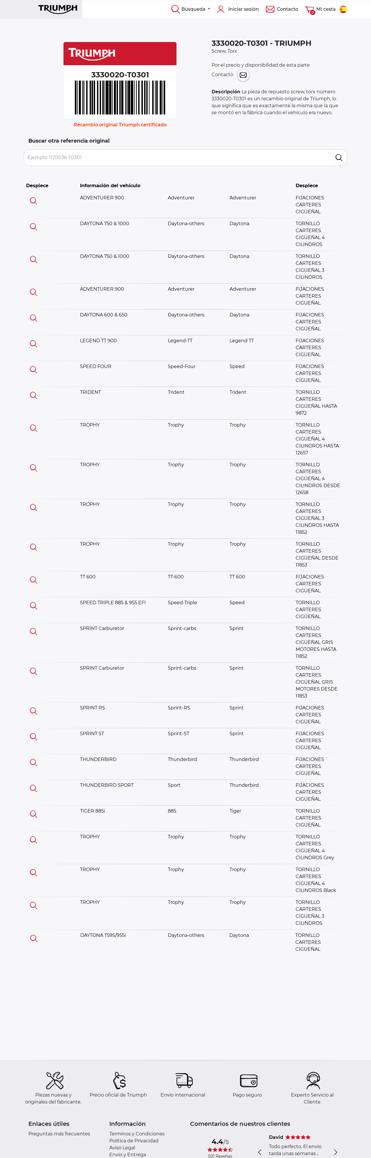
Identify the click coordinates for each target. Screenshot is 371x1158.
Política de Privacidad (134, 1141)
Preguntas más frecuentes (59, 1134)
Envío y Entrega (127, 1154)
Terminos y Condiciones (137, 1134)
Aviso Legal (122, 1147)
